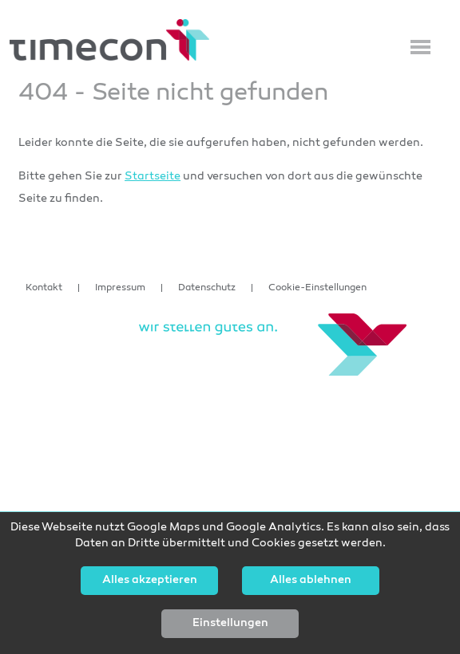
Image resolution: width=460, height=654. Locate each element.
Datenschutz (207, 288)
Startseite (152, 177)
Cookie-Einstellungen (317, 288)
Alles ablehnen (310, 580)
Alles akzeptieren (149, 580)
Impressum (120, 288)
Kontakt (44, 288)
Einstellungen (230, 623)
